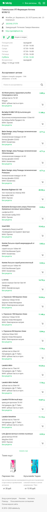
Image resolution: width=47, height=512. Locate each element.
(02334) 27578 (12, 23)
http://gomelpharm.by (14, 31)
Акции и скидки (19, 37)
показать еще (23, 451)
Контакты (31, 498)
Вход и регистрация (9, 498)
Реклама (22, 498)
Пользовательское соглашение (22, 501)
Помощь (5, 501)
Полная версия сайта (10, 504)
